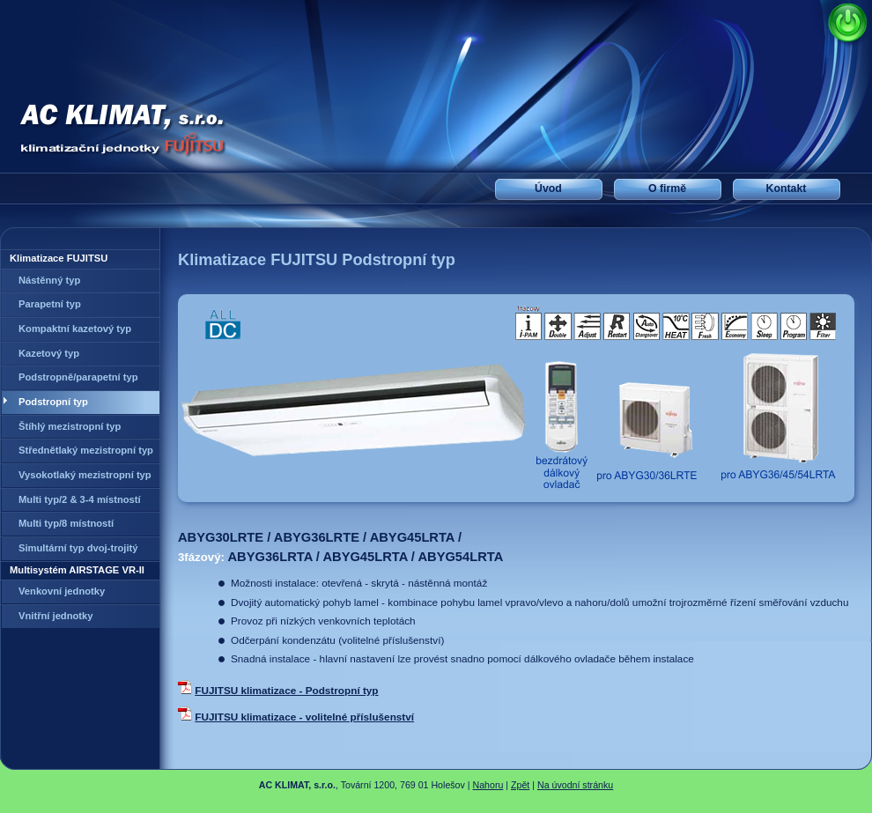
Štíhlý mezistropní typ (69, 426)
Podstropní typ (53, 401)
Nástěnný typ (49, 280)
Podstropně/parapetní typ (78, 377)
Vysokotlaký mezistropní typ (84, 474)
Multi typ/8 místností (66, 523)
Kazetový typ (48, 353)
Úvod (548, 188)
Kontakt (786, 188)
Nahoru (488, 785)
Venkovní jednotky (61, 591)
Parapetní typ (49, 304)
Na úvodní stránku (575, 785)
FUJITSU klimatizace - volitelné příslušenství (304, 716)
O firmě (667, 188)
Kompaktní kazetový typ (74, 328)
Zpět (520, 785)
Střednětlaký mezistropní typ (85, 450)
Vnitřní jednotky (55, 615)
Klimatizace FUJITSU (58, 258)
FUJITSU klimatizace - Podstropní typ (286, 690)
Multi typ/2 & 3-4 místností (79, 499)
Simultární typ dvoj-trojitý (78, 548)
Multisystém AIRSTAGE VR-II (77, 570)
